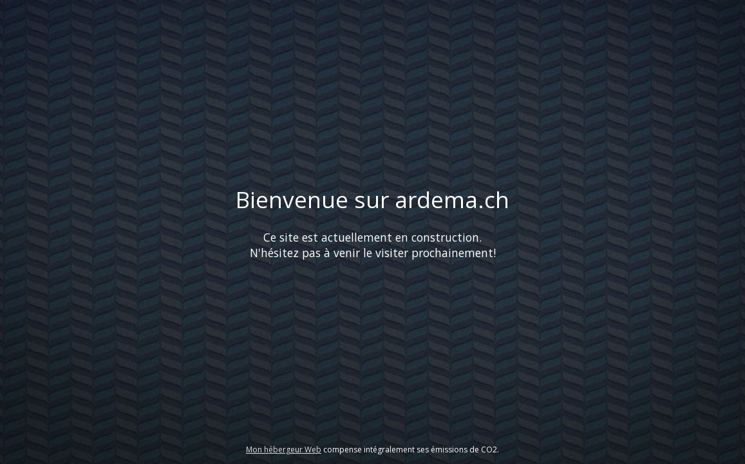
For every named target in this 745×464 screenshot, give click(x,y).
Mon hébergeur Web (283, 449)
